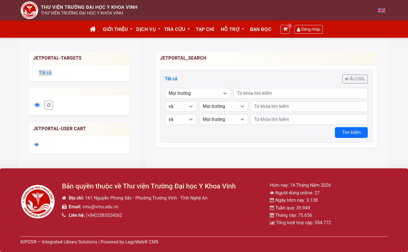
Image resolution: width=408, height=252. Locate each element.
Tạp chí (205, 29)
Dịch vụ (146, 29)
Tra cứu (174, 29)
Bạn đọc (260, 29)
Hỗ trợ (230, 29)
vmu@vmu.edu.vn (100, 206)
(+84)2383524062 (104, 215)
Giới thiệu (115, 29)
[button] (131, 29)
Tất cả (45, 72)
